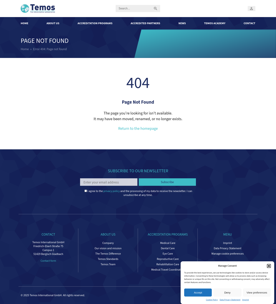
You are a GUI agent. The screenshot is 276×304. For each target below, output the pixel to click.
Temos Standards (108, 259)
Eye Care (168, 254)
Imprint (245, 300)
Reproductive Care (168, 259)
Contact (249, 23)
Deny (227, 293)
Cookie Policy (212, 300)
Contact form (48, 261)
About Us (53, 23)
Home (24, 23)
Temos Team (108, 264)
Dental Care (168, 248)
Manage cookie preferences (227, 254)
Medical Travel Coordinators (167, 270)
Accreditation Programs (95, 23)
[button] (269, 266)
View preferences (257, 293)
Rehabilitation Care (167, 264)
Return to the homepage (138, 128)
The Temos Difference (108, 254)
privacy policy (111, 191)
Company (108, 243)
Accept (198, 293)
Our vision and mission (108, 248)
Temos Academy (214, 23)
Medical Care (167, 243)
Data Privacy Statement (230, 300)
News (182, 23)
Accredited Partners (145, 23)
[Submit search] (155, 8)
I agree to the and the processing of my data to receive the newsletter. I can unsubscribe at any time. (138, 193)
